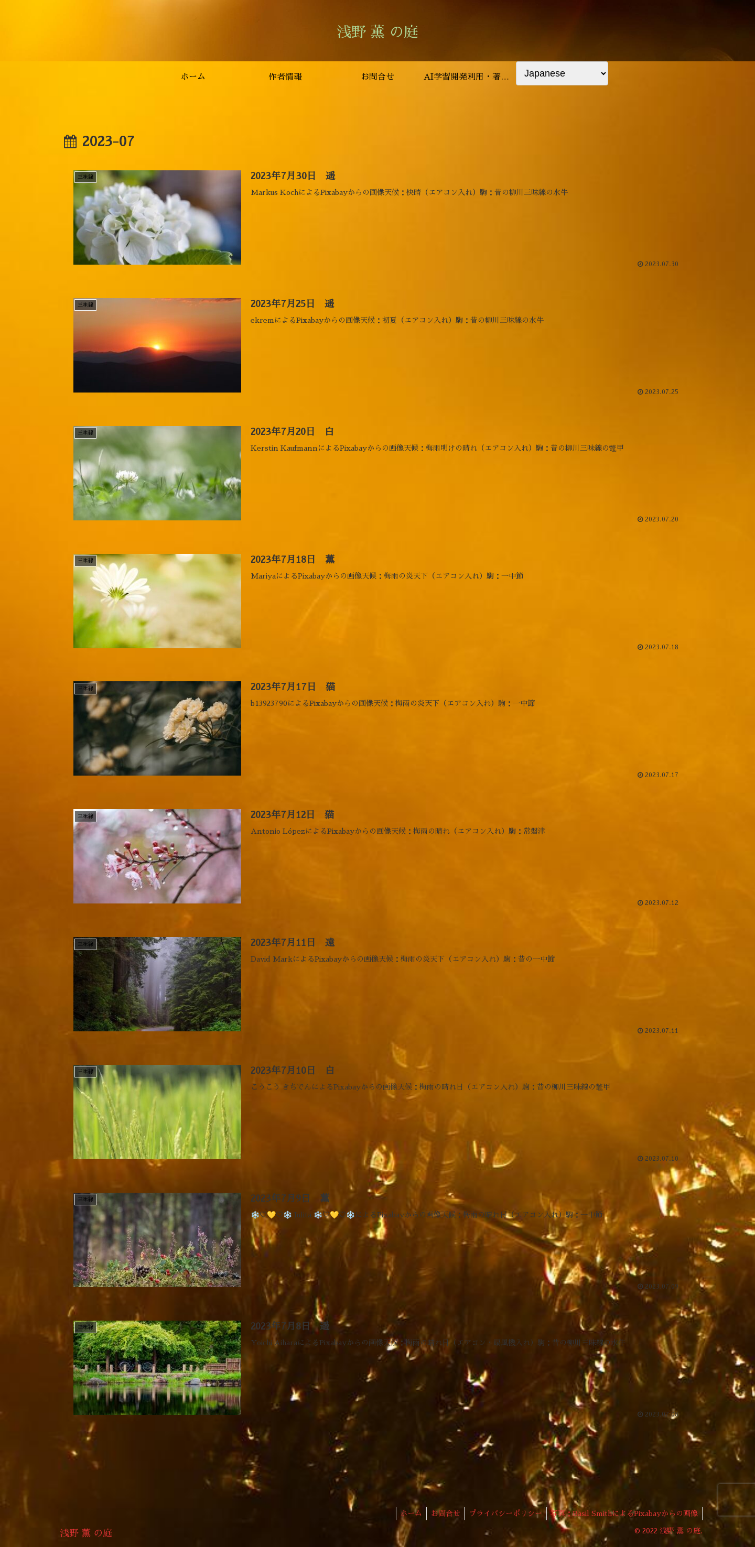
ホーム (403, 1514)
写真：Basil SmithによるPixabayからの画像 (623, 1514)
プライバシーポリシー (501, 1514)
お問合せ (439, 1514)
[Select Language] (562, 73)
